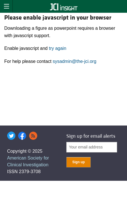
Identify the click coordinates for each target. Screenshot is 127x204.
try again (57, 48)
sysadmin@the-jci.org (74, 61)
